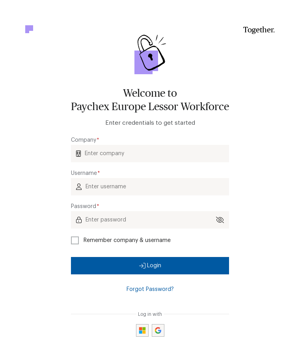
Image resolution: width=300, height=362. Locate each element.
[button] (150, 265)
